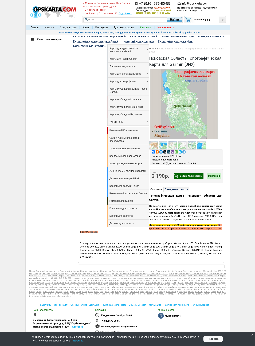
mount (125, 291)
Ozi (168, 271)
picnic (58, 294)
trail (101, 291)
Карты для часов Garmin (123, 58)
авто (67, 289)
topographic (142, 289)
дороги (164, 278)
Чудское (150, 271)
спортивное (94, 282)
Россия (75, 278)
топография (92, 278)
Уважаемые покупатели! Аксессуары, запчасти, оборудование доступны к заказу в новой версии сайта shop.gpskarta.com (129, 32)
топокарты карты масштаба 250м (64, 276)
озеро (133, 280)
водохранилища (179, 285)
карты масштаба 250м (75, 273)
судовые (150, 287)
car (189, 294)
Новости (49, 27)
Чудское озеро (137, 271)
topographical (128, 289)
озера (125, 280)
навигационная (201, 287)
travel (213, 291)
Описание (156, 189)
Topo (107, 289)
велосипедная (36, 282)
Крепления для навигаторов (125, 156)
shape (117, 294)
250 (219, 271)
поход (168, 282)
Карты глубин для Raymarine (126, 114)
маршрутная (187, 287)
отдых (41, 285)
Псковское (161, 271)
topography (116, 289)
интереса (40, 289)
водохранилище (162, 285)
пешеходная (197, 278)
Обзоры (74, 305)
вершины (63, 287)
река (139, 280)
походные (220, 278)
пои (223, 287)
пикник (32, 285)
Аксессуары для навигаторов (125, 163)
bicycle (149, 291)
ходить (221, 282)
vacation (65, 294)
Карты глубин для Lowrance (125, 99)
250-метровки (57, 273)
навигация (215, 287)
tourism (198, 291)
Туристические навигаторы (124, 148)
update (67, 296)
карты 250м (44, 273)
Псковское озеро (120, 271)
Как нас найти (61, 305)
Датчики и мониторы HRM (124, 178)
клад (174, 282)
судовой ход (51, 287)
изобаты (62, 285)
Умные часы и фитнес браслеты (127, 171)
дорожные (154, 278)
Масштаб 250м (210, 271)
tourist (207, 291)
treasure (33, 294)
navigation (196, 294)
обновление (97, 289)
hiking (180, 289)
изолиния (113, 285)
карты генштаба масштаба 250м (203, 276)
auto (51, 296)
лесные (78, 280)
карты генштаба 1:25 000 (174, 276)
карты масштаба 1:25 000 (99, 273)
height (124, 294)
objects (87, 294)
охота (54, 285)
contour (109, 294)
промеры (81, 285)
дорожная (142, 278)
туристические (152, 282)
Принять (213, 338)
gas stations (42, 296)
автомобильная (172, 287)
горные (55, 280)
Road (155, 294)
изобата (72, 285)
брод (47, 285)
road (151, 289)
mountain (204, 289)
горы (203, 280)
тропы (182, 280)
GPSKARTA (175, 156)
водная (108, 280)
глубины (114, 287)
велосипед (219, 280)
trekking (188, 289)
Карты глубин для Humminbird (127, 106)
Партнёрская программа (176, 305)
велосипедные (61, 282)
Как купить (45, 305)
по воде (49, 282)
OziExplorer (176, 271)
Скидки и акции (68, 27)
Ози (185, 271)
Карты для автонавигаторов (129, 73)
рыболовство (200, 282)
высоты (211, 285)
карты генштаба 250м (150, 276)
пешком (148, 285)
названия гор (85, 287)
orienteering (172, 291)
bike (142, 291)
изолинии (102, 285)
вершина (73, 287)
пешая (179, 278)
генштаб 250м (88, 276)
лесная (68, 280)
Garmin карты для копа (123, 66)
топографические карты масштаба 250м (188, 273)
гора (197, 280)
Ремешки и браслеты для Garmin (128, 193)
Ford (73, 294)
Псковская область (89, 271)
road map (163, 289)
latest (60, 296)
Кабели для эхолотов (121, 215)
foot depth (141, 294)
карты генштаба (131, 276)
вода (100, 280)
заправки (50, 289)
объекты (92, 285)
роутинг (60, 289)
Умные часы (129, 121)
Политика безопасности (113, 305)
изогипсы (114, 282)
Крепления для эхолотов (123, 208)
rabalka (45, 294)
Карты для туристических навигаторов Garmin (129, 50)
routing (183, 294)
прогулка (213, 282)
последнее (84, 289)
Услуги (86, 27)
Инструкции (101, 27)
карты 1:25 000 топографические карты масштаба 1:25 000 (140, 273)
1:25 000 (67, 278)
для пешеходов (127, 287)
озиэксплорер (195, 271)
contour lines (98, 294)
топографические (127, 278)
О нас (84, 305)
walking (172, 289)
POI (214, 294)
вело (210, 280)
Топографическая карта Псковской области (57, 271)
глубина (193, 285)
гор (101, 287)
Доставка (94, 305)
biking (162, 291)
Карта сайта (155, 305)
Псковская (105, 271)
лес (62, 280)
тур (162, 282)
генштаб (118, 276)
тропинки (172, 280)
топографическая (108, 278)
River (84, 291)
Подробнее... (125, 13)
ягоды (94, 280)
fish (39, 294)
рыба (180, 282)
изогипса (124, 282)
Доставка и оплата (124, 27)
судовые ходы (36, 287)
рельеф (123, 285)
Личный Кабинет (200, 305)
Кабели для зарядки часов (124, 185)
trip (223, 291)
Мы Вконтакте (173, 315)
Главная (35, 27)
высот (140, 285)
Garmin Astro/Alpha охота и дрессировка (124, 139)
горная (46, 280)
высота (132, 285)
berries (59, 291)
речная (146, 280)
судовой (140, 287)
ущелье (190, 280)
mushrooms (48, 291)
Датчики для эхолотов (121, 223)
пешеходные (35, 280)
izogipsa (183, 291)
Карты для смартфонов (129, 81)
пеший (186, 278)
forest (222, 289)
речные (156, 280)
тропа (164, 280)
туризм (104, 282)
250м (35, 273)
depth (149, 294)
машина (74, 289)
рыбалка (189, 282)
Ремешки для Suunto (121, 200)
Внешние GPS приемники (124, 130)
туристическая (137, 282)
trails (107, 291)
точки (32, 289)
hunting (79, 294)
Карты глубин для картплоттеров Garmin (128, 90)
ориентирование (78, 282)
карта (172, 278)
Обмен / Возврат (137, 305)
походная (209, 278)
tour (219, 291)
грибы (86, 280)
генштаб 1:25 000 (104, 276)
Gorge (118, 291)
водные (117, 280)
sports (191, 291)
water (66, 291)
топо (83, 278)
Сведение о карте (176, 189)
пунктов (202, 285)
